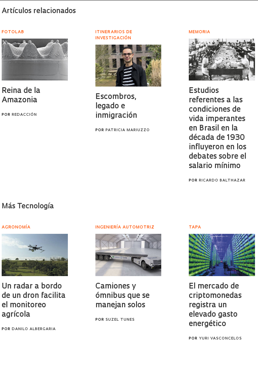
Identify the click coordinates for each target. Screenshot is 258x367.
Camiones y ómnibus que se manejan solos (122, 296)
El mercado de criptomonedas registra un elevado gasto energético (215, 305)
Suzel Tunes (120, 320)
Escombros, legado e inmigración (116, 106)
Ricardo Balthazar (222, 180)
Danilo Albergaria (34, 329)
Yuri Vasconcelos (220, 338)
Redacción (24, 115)
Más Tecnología (28, 206)
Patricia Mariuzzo (127, 130)
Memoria (199, 32)
